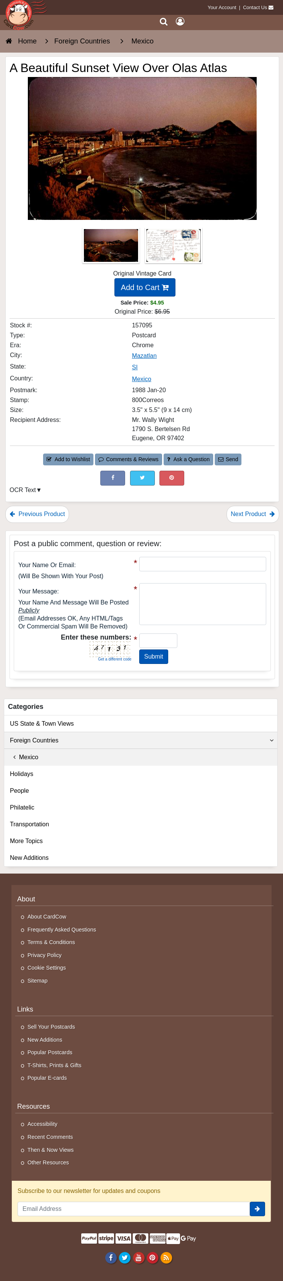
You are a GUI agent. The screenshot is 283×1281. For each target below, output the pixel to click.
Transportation (29, 824)
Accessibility (42, 1124)
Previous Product (37, 514)
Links (25, 1009)
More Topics (26, 841)
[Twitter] (125, 1257)
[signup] (257, 1209)
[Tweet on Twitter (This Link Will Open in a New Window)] (142, 478)
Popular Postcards (49, 1052)
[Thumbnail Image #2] (173, 248)
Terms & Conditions (51, 942)
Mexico (24, 757)
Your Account (222, 7)
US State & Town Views (42, 723)
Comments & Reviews (128, 459)
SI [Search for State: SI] (135, 367)
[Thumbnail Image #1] (111, 248)
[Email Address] (134, 1209)
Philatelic (22, 807)
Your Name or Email (46, 565)
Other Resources (48, 1162)
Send (228, 459)
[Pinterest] (152, 1257)
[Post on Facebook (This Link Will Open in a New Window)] (112, 478)
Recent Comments (50, 1137)
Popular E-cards (47, 1078)
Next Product (253, 514)
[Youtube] (138, 1257)
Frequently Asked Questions (61, 930)
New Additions (29, 858)
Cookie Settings (46, 968)
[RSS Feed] (166, 1257)
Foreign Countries (141, 740)
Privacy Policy (44, 955)
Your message (37, 591)
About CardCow (46, 917)
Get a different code (115, 659)
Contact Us (255, 7)
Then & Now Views (50, 1150)
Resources (33, 1106)
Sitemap (37, 981)
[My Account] (180, 21)
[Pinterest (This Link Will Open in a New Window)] (171, 478)
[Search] (164, 21)
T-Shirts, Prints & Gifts (54, 1065)
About (26, 899)
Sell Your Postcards (51, 1027)
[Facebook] (111, 1257)
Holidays (21, 774)
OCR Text (23, 490)
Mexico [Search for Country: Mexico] (141, 379)
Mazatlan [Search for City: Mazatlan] (144, 356)
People (19, 790)
